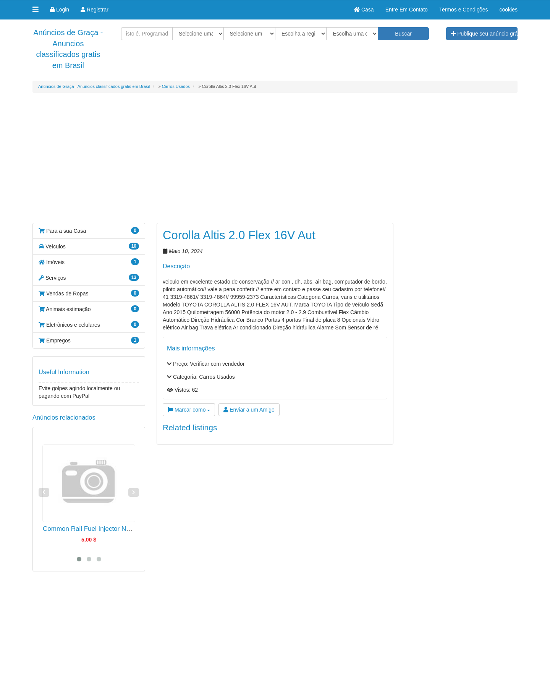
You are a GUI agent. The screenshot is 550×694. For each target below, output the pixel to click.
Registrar (94, 9)
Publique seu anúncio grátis (484, 34)
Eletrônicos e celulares (89, 324)
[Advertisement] (275, 163)
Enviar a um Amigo (248, 410)
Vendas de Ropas (89, 293)
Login (59, 9)
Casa (364, 9)
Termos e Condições (463, 9)
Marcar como (189, 410)
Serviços (89, 277)
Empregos (89, 340)
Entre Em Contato (406, 9)
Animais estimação (89, 308)
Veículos (89, 246)
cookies (509, 9)
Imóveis (89, 261)
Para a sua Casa (89, 230)
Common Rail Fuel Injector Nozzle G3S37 (103, 528)
